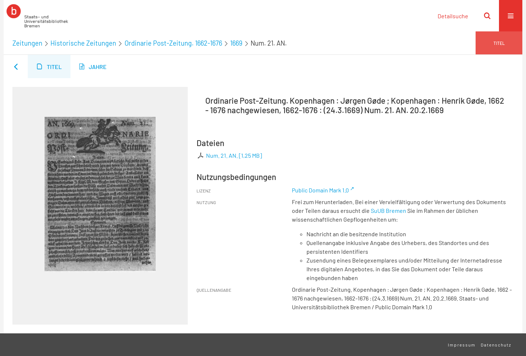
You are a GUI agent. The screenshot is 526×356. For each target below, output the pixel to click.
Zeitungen (27, 43)
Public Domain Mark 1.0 (320, 190)
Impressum (462, 344)
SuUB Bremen (388, 210)
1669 (236, 43)
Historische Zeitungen (83, 43)
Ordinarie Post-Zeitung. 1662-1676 (173, 43)
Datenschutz (496, 344)
